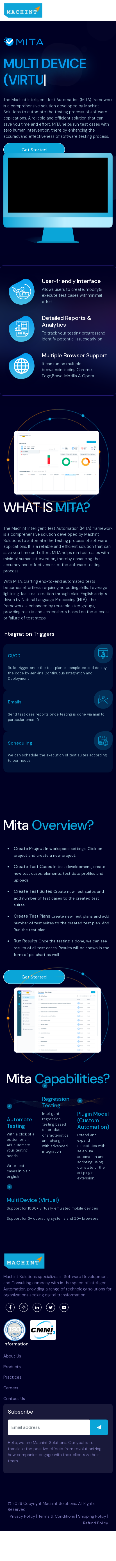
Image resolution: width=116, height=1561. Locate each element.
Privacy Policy (22, 1516)
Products (12, 1366)
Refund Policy (95, 1522)
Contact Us (14, 1398)
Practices (12, 1377)
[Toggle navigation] (107, 10)
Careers (10, 1387)
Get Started (34, 149)
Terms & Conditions (56, 1516)
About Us (12, 1356)
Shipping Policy (92, 1516)
